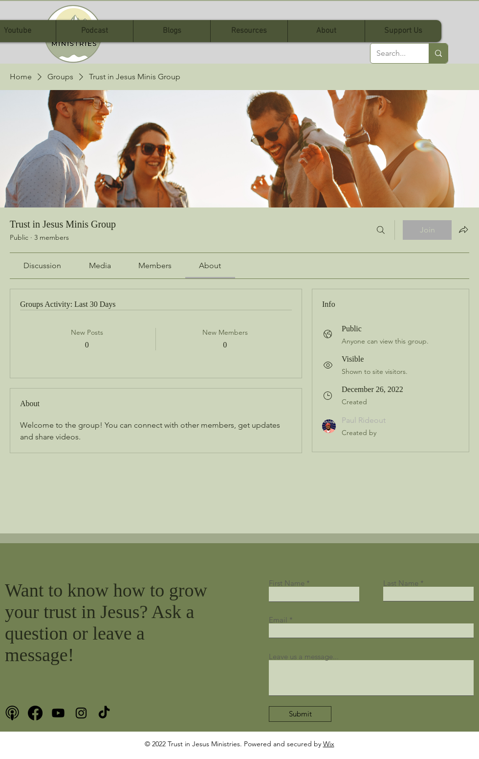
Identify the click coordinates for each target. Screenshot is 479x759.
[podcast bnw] (12, 713)
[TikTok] (104, 713)
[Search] (381, 230)
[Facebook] (35, 713)
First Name (287, 583)
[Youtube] (58, 713)
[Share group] (463, 229)
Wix (328, 743)
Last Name (400, 583)
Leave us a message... (304, 656)
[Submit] (300, 714)
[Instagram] (81, 713)
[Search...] (392, 53)
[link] (42, 265)
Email (278, 619)
